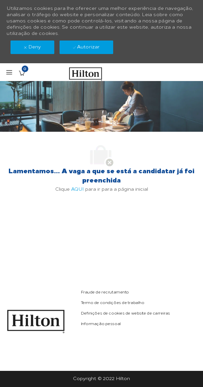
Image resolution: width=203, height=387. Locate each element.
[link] (36, 321)
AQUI (77, 189)
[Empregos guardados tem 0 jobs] (22, 73)
